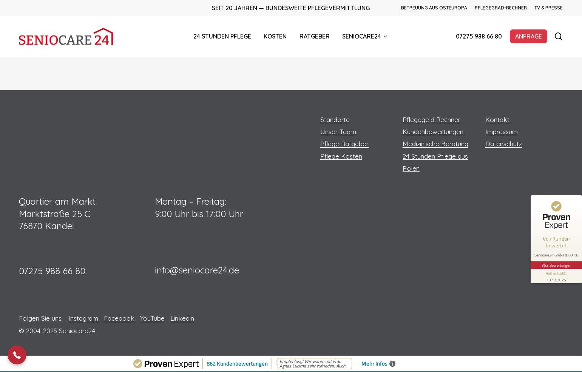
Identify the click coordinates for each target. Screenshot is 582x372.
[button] (17, 355)
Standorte (335, 119)
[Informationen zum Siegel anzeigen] (556, 276)
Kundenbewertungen (433, 132)
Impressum (501, 132)
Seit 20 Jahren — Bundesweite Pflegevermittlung (291, 8)
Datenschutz (503, 144)
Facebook (119, 318)
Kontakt (497, 119)
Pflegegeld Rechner (431, 119)
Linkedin (182, 318)
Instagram (83, 318)
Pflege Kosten (341, 156)
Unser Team (338, 132)
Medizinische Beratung (435, 144)
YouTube (152, 318)
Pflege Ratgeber (344, 144)
